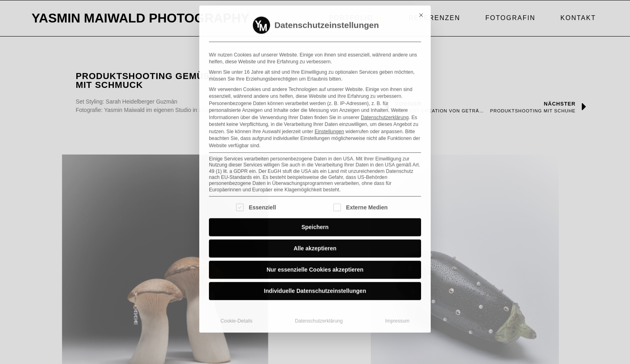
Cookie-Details (237, 288)
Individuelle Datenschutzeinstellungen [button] (315, 258)
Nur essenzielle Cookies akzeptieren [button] (314, 237)
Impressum (397, 288)
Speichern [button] (315, 194)
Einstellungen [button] (329, 99)
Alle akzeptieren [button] (315, 216)
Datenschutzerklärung (385, 84)
